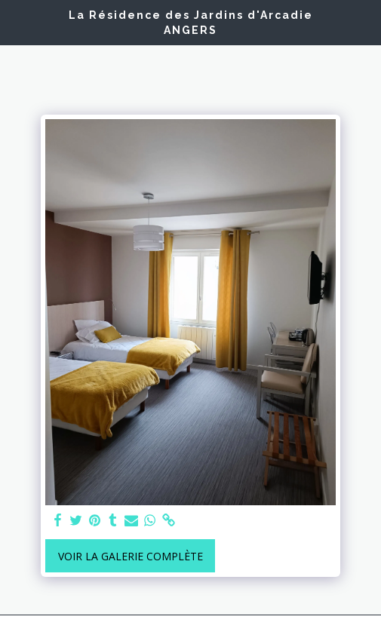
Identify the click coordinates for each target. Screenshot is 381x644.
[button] (16, 21)
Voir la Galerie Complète (130, 556)
